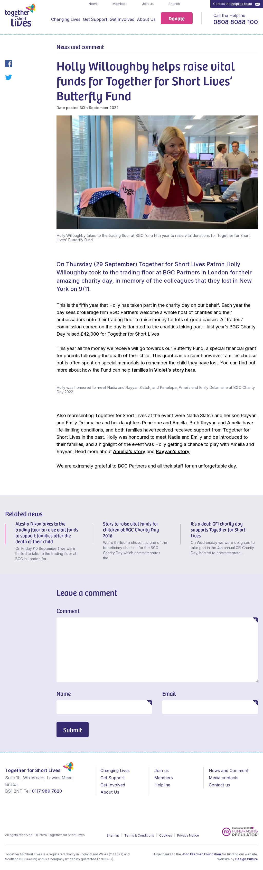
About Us (146, 19)
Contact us (219, 784)
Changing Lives (65, 19)
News (93, 4)
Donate (176, 18)
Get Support (95, 19)
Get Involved (122, 19)
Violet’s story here (174, 370)
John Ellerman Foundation (201, 854)
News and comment (80, 46)
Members (119, 4)
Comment (68, 610)
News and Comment (228, 770)
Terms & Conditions (139, 835)
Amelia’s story (129, 451)
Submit (72, 729)
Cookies (166, 835)
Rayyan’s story (173, 451)
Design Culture (246, 859)
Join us (147, 4)
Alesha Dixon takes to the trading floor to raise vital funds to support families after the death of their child (46, 532)
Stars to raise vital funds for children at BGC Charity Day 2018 (131, 529)
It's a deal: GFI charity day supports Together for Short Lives (218, 529)
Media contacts (223, 777)
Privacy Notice (188, 835)
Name (64, 693)
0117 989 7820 (47, 791)
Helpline (162, 784)
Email (169, 693)
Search (173, 4)
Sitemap (113, 835)
